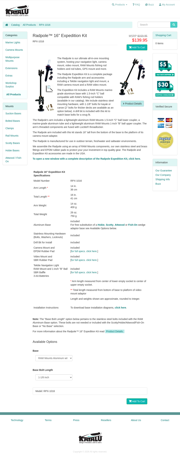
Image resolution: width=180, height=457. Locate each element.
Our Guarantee (163, 170)
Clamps (9, 128)
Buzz (158, 183)
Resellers (106, 420)
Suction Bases (13, 113)
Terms (48, 420)
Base (35, 350)
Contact (165, 420)
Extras (8, 75)
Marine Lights (12, 42)
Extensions (11, 68)
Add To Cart (137, 47)
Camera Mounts (14, 49)
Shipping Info (162, 179)
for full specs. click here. (84, 251)
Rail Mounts (11, 135)
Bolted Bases (12, 120)
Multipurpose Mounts (12, 59)
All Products (29, 24)
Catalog (15, 24)
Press (76, 420)
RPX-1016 (44, 24)
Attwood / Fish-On (13, 159)
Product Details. (115, 331)
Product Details (132, 103)
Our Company (163, 175)
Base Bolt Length (43, 370)
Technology (17, 420)
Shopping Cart (163, 35)
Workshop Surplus (11, 85)
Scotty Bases (12, 143)
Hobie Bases (12, 150)
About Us (136, 420)
